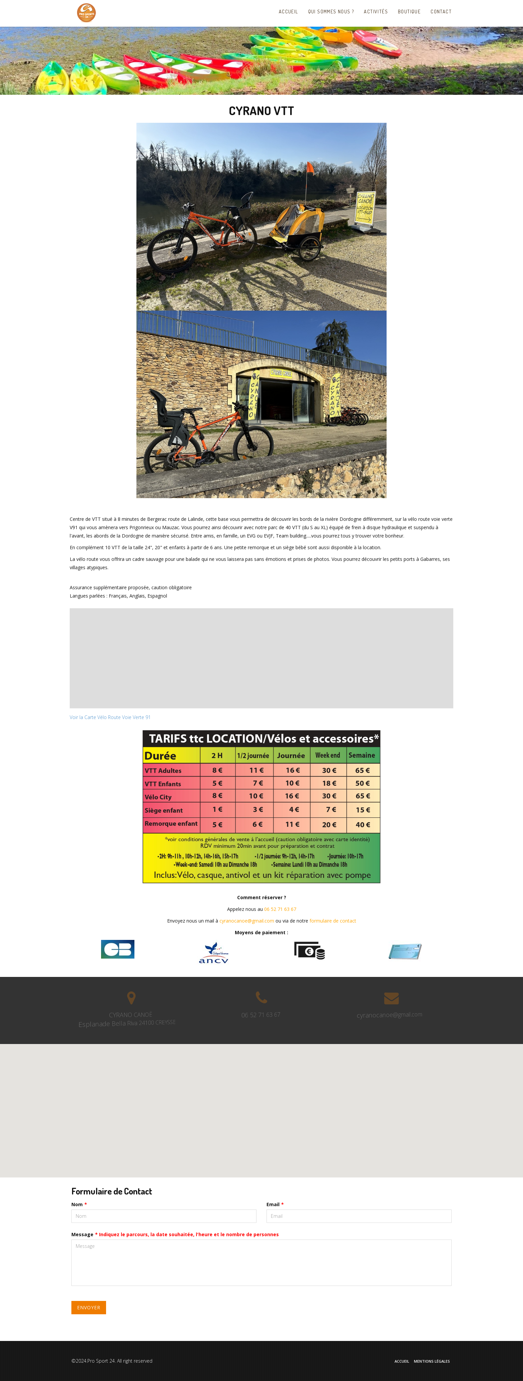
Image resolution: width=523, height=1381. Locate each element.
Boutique (409, 11)
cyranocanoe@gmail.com (246, 921)
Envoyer (88, 1307)
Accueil (291, 11)
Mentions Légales (432, 1361)
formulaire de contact (333, 921)
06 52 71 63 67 (280, 909)
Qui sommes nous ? (331, 11)
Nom (79, 1204)
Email (275, 1204)
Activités (376, 11)
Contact (441, 11)
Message (175, 1234)
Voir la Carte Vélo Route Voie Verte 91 (110, 717)
